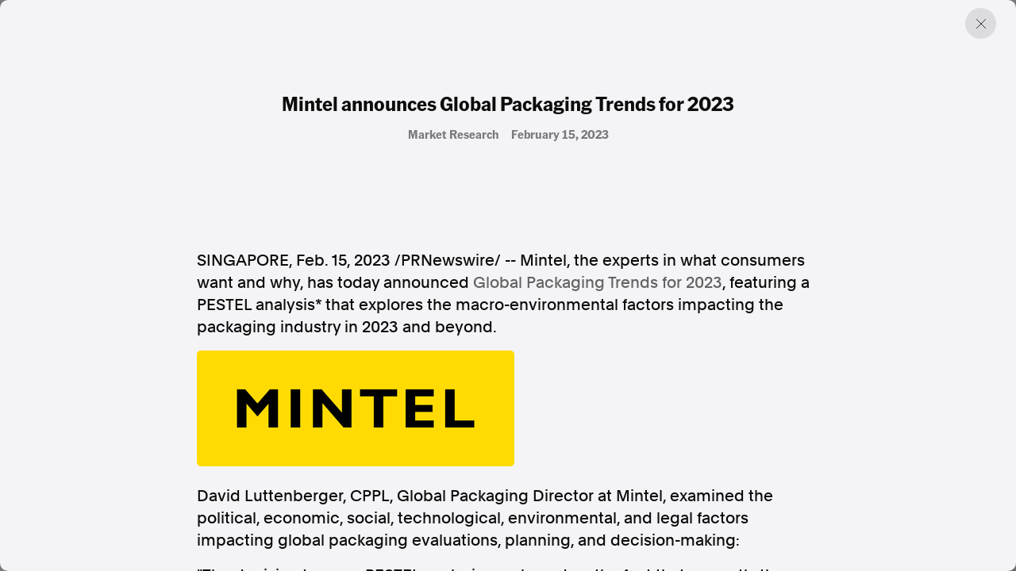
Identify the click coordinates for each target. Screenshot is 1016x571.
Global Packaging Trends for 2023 (597, 282)
